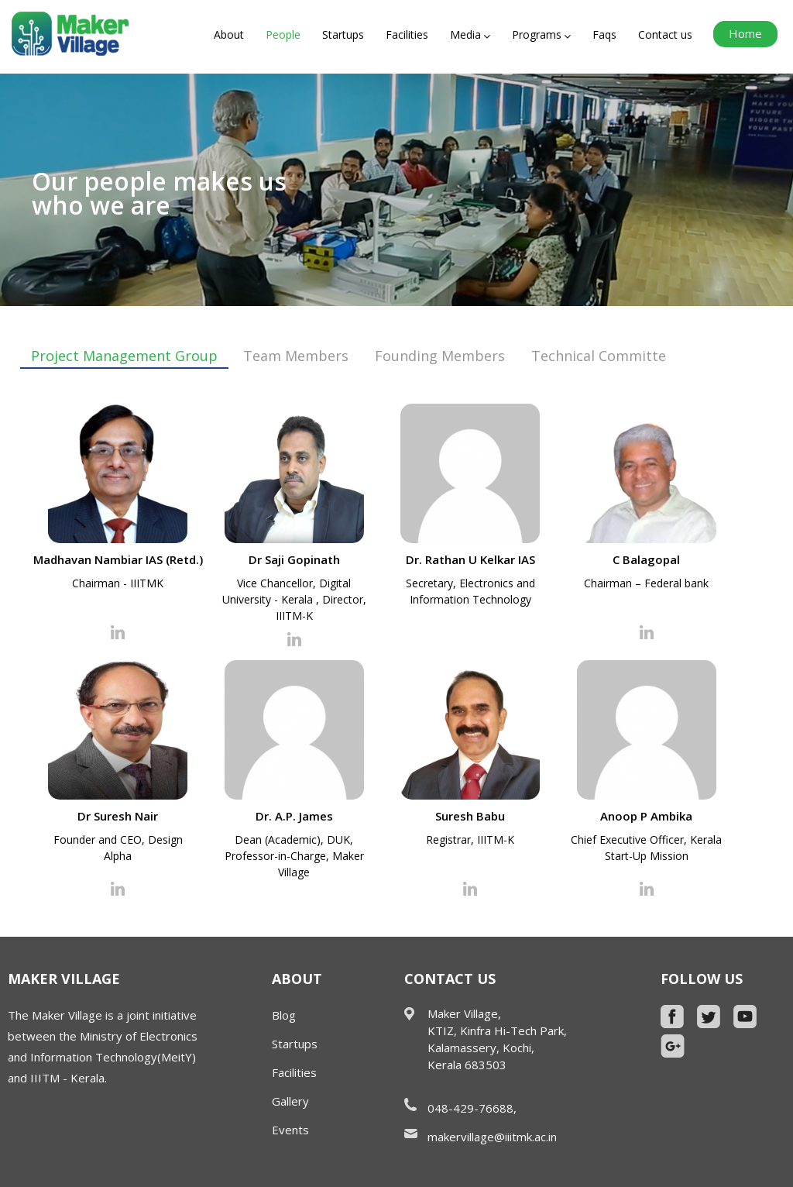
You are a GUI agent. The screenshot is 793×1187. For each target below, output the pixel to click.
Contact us (665, 34)
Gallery (290, 1101)
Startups (343, 34)
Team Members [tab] (295, 355)
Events (290, 1129)
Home (745, 33)
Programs (541, 34)
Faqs (604, 34)
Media (470, 34)
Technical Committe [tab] (598, 355)
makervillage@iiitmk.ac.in (492, 1136)
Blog (284, 1015)
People (283, 34)
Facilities (407, 34)
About (229, 34)
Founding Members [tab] (440, 355)
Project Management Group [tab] (124, 355)
